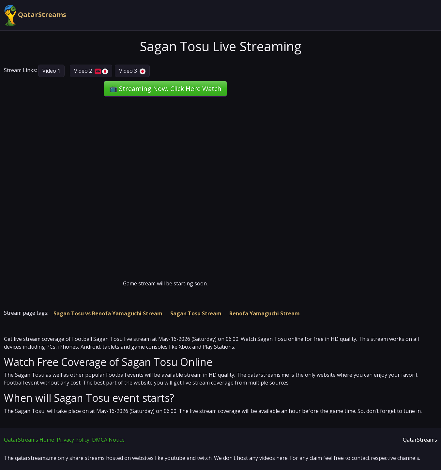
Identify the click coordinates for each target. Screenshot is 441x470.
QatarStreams (35, 15)
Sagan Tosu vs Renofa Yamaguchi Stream (107, 313)
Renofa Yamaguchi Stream (264, 313)
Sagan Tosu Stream (195, 313)
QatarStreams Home (29, 439)
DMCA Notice (108, 439)
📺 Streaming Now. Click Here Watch (165, 88)
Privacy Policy (73, 439)
